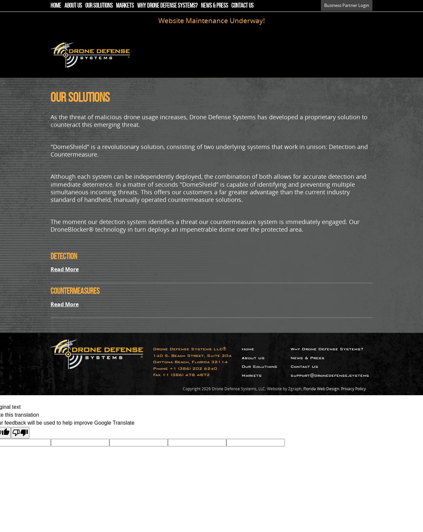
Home (56, 5)
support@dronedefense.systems (329, 375)
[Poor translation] (20, 432)
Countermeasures (75, 290)
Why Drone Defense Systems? (167, 5)
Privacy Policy (353, 389)
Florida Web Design (321, 389)
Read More (65, 269)
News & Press (214, 5)
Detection (64, 256)
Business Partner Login (346, 5)
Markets (125, 5)
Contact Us (242, 5)
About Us (73, 5)
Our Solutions (99, 5)
